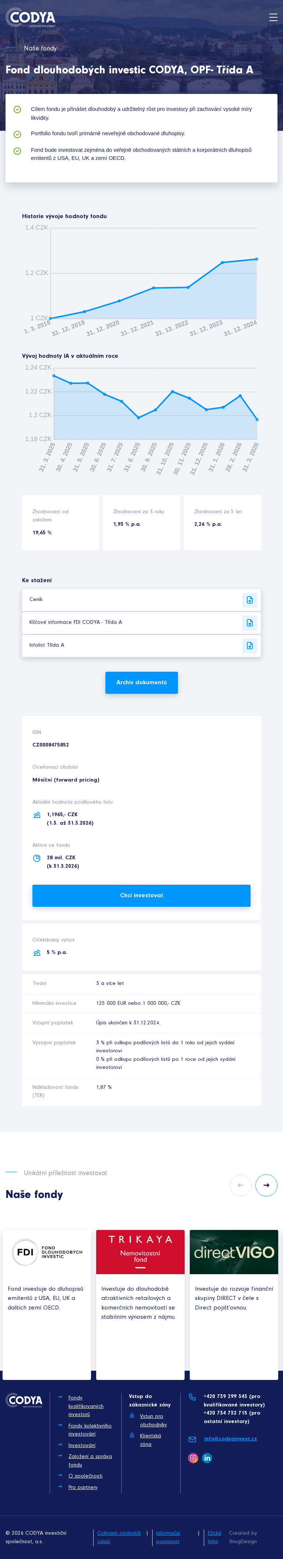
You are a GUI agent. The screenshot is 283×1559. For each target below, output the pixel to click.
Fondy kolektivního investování (84, 1429)
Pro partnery (77, 1487)
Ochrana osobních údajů (119, 1538)
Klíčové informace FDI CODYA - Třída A (143, 623)
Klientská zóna (145, 1439)
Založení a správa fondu (84, 1460)
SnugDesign (243, 1542)
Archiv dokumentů (141, 682)
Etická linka (214, 1538)
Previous (241, 1185)
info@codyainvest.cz (222, 1439)
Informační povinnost (168, 1538)
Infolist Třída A (143, 646)
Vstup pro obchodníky (148, 1420)
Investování (76, 1445)
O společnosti (79, 1475)
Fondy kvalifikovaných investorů (80, 1406)
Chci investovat (141, 895)
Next (266, 1185)
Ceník (143, 600)
